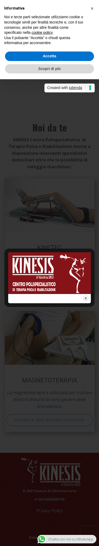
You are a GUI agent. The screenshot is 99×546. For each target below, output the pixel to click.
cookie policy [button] (42, 32)
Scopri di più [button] (49, 69)
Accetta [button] (49, 56)
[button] (92, 8)
